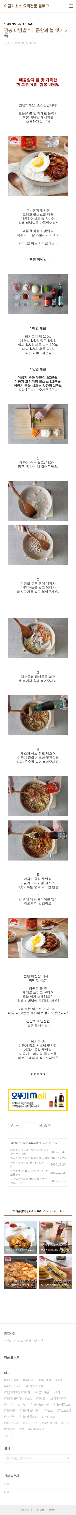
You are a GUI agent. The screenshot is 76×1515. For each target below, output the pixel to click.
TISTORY (39, 1509)
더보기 (7, 1435)
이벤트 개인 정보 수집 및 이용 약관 (23, 1340)
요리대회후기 (58, 1398)
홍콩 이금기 (12, 1422)
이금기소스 (49, 1416)
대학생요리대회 (35, 1386)
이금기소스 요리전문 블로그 (26, 6)
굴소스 (49, 1410)
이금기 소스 (31, 1422)
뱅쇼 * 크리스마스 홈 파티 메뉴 (27, 1158)
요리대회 (29, 1380)
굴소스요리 (65, 1410)
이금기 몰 (46, 1380)
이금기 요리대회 (30, 1410)
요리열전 (15, 1142)
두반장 (22, 1404)
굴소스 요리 (12, 1380)
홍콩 (59, 1380)
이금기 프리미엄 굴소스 (19, 1398)
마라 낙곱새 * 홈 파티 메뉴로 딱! (27, 1162)
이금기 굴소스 (29, 1416)
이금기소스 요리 (30, 1142)
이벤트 (41, 1398)
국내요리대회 (37, 1429)
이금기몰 (10, 1410)
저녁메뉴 (10, 1429)
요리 (57, 1392)
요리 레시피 (50, 1422)
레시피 (9, 1404)
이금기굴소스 (63, 1404)
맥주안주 (10, 1416)
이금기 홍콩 (42, 1392)
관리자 (52, 1509)
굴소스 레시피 (13, 1386)
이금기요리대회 (40, 1404)
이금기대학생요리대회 (18, 1392)
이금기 (66, 1422)
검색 (68, 1458)
